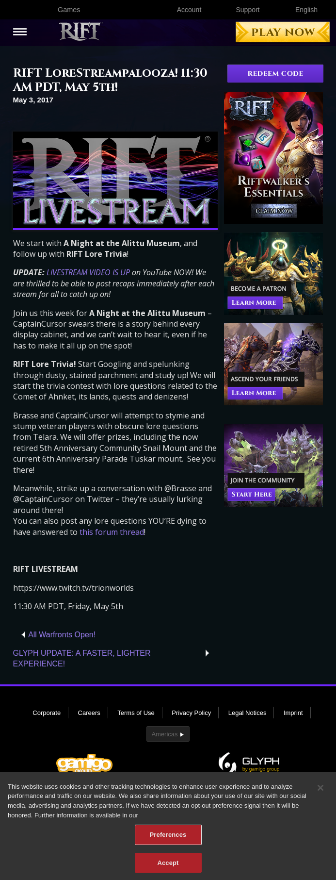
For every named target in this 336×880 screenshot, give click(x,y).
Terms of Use (136, 712)
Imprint (293, 712)
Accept (167, 865)
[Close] (320, 790)
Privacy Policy (191, 712)
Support (247, 10)
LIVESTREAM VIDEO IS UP (88, 272)
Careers (89, 712)
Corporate (46, 712)
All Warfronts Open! (62, 635)
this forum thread (112, 532)
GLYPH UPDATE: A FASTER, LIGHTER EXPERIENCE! (82, 658)
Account (189, 10)
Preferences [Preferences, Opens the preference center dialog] (168, 837)
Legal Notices (247, 712)
